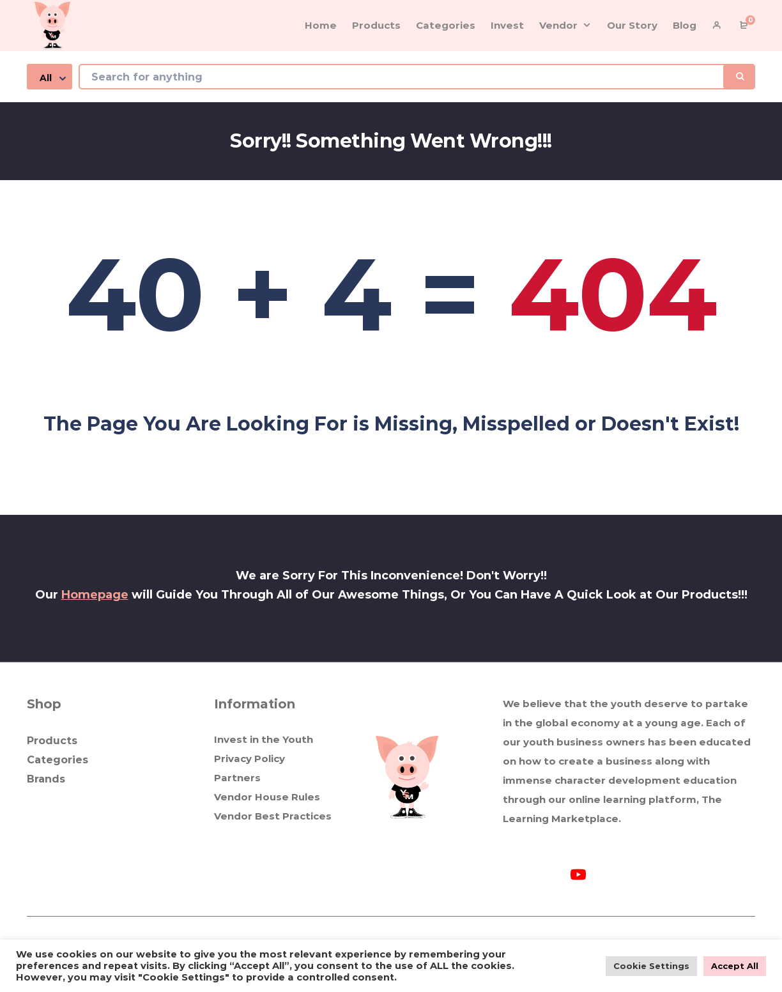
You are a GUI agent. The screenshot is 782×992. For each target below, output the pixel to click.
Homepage (94, 595)
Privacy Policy (249, 758)
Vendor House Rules (267, 797)
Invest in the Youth (263, 739)
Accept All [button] (734, 966)
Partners (237, 778)
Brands (46, 779)
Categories (57, 760)
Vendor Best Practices (273, 816)
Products (52, 741)
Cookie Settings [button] (651, 966)
